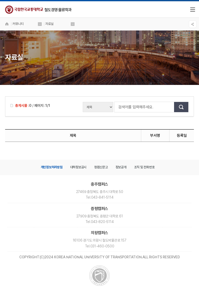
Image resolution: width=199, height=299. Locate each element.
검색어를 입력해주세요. (117, 107)
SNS (192, 24)
